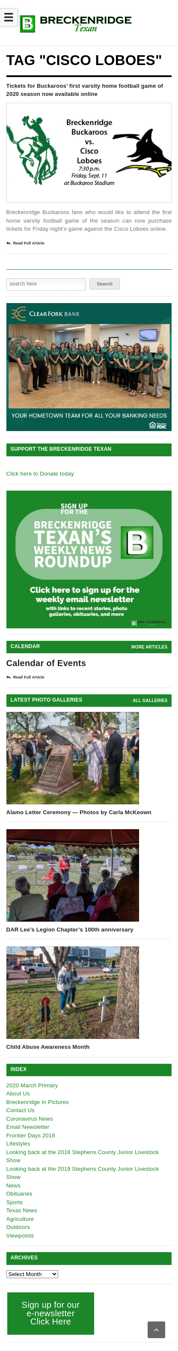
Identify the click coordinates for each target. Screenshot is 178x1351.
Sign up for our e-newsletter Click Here (51, 1313)
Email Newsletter (28, 1127)
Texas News (21, 1210)
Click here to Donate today (40, 473)
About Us (18, 1093)
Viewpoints (20, 1235)
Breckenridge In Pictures (37, 1102)
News (13, 1185)
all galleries (150, 700)
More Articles (149, 647)
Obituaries (19, 1193)
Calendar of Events (46, 663)
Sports (14, 1202)
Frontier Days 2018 (30, 1135)
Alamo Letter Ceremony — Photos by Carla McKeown (78, 812)
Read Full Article (25, 243)
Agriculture (20, 1219)
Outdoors (18, 1227)
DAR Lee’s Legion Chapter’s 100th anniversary (70, 929)
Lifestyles (18, 1143)
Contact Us (20, 1110)
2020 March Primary (32, 1085)
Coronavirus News (29, 1119)
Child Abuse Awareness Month (48, 1047)
